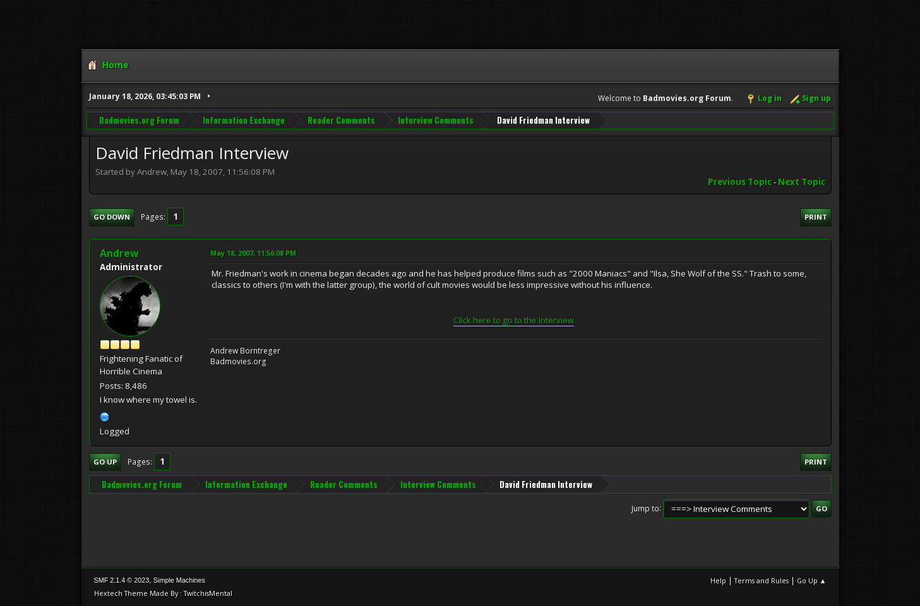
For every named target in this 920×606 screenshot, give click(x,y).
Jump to (645, 507)
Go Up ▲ (812, 580)
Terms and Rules (761, 580)
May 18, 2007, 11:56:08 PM (253, 253)
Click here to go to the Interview (513, 320)
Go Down (111, 217)
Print (815, 217)
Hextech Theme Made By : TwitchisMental (163, 593)
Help (718, 580)
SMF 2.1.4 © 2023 (122, 580)
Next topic (801, 181)
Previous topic (740, 181)
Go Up (105, 461)
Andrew (119, 253)
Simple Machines (179, 580)
